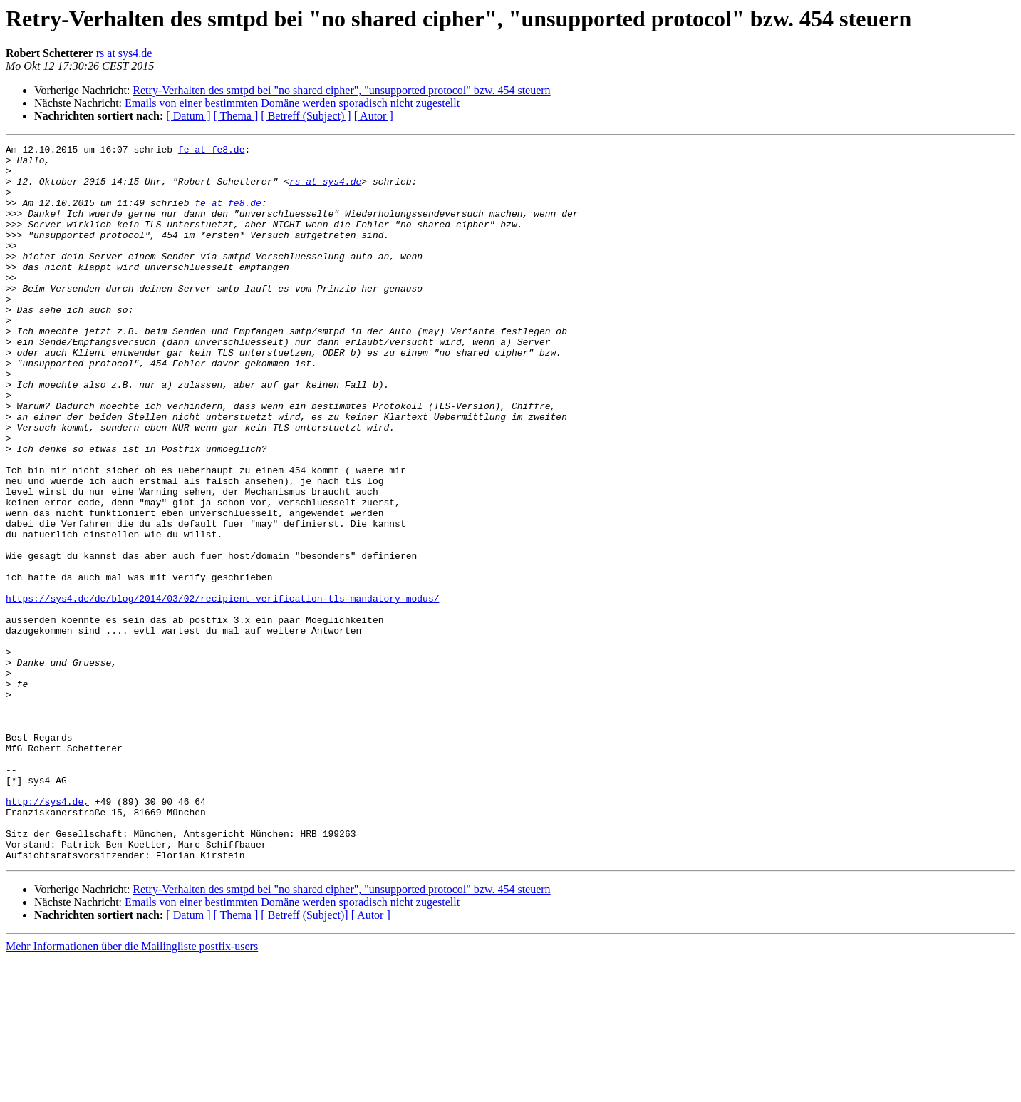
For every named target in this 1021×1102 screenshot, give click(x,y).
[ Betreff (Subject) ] (306, 116)
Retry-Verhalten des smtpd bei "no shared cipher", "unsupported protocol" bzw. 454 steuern (341, 90)
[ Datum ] (188, 116)
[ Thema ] (236, 116)
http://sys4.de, (47, 933)
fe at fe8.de (211, 151)
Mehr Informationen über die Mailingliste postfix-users (132, 1089)
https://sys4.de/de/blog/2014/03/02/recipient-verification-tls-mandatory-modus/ (222, 690)
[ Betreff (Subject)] (304, 1058)
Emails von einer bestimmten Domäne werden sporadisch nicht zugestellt (292, 103)
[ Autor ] (373, 116)
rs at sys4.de (124, 53)
